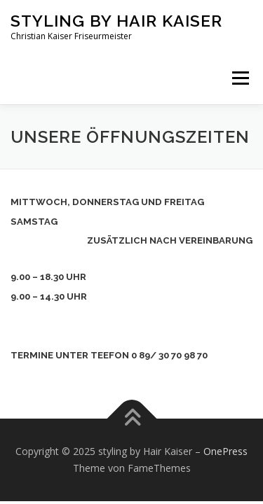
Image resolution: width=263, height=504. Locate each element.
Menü (239, 78)
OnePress (225, 451)
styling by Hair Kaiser (116, 20)
